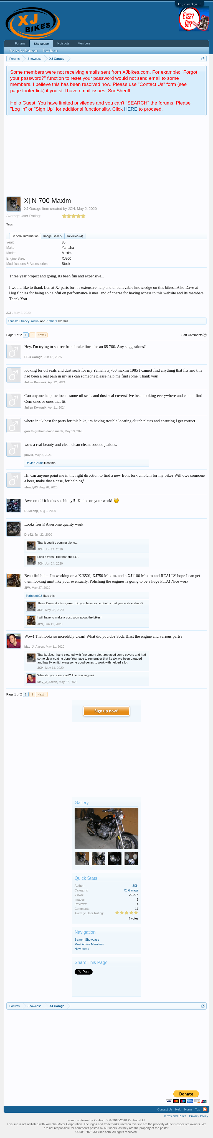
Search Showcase (87, 939)
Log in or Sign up (189, 4)
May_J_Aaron (34, 646)
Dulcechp (31, 511)
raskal (35, 321)
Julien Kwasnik (35, 382)
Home (188, 1109)
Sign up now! (106, 711)
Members (84, 43)
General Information (25, 236)
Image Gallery (52, 236)
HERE (130, 109)
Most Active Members (89, 944)
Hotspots (63, 43)
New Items (82, 948)
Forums (20, 43)
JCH (71, 209)
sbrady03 (31, 487)
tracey (25, 321)
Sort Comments (194, 335)
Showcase (41, 43)
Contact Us (164, 1109)
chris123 (14, 321)
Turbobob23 (34, 595)
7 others (51, 321)
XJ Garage (32, 209)
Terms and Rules (174, 1116)
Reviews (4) (75, 236)
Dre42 (28, 534)
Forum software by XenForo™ (107, 1120)
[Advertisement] (106, 158)
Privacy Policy (198, 1116)
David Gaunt (34, 462)
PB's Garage (33, 357)
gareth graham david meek (43, 431)
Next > (41, 335)
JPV (27, 587)
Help (178, 1109)
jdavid (28, 454)
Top (197, 1109)
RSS (205, 1109)
